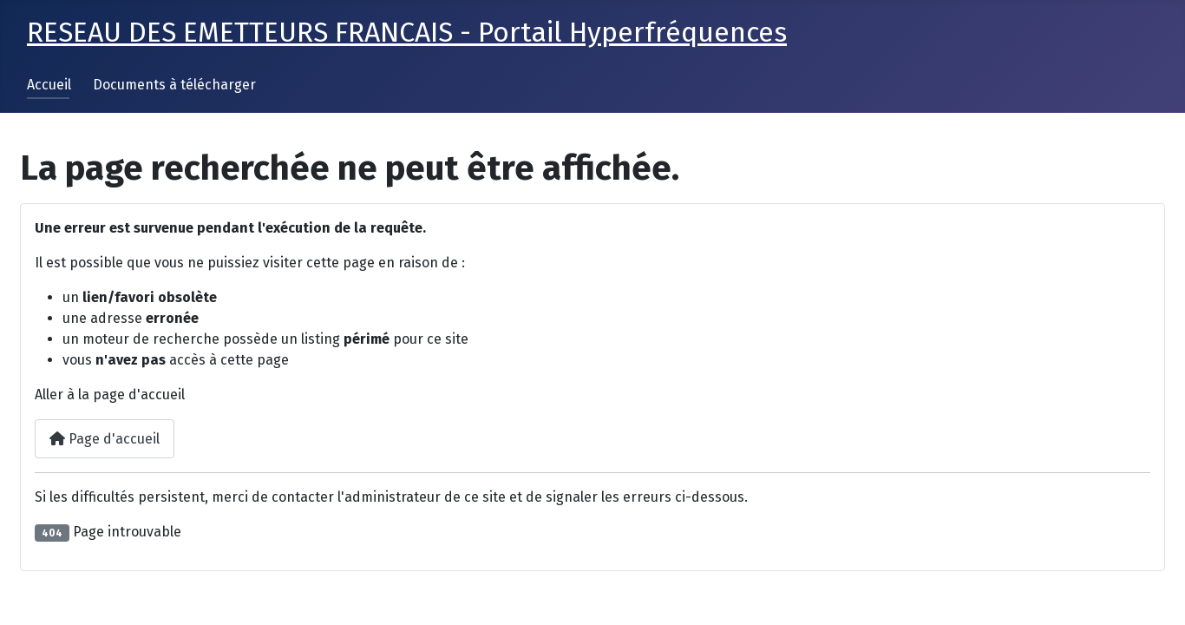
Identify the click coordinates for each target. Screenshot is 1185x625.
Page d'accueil (104, 439)
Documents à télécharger (174, 84)
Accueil (49, 84)
